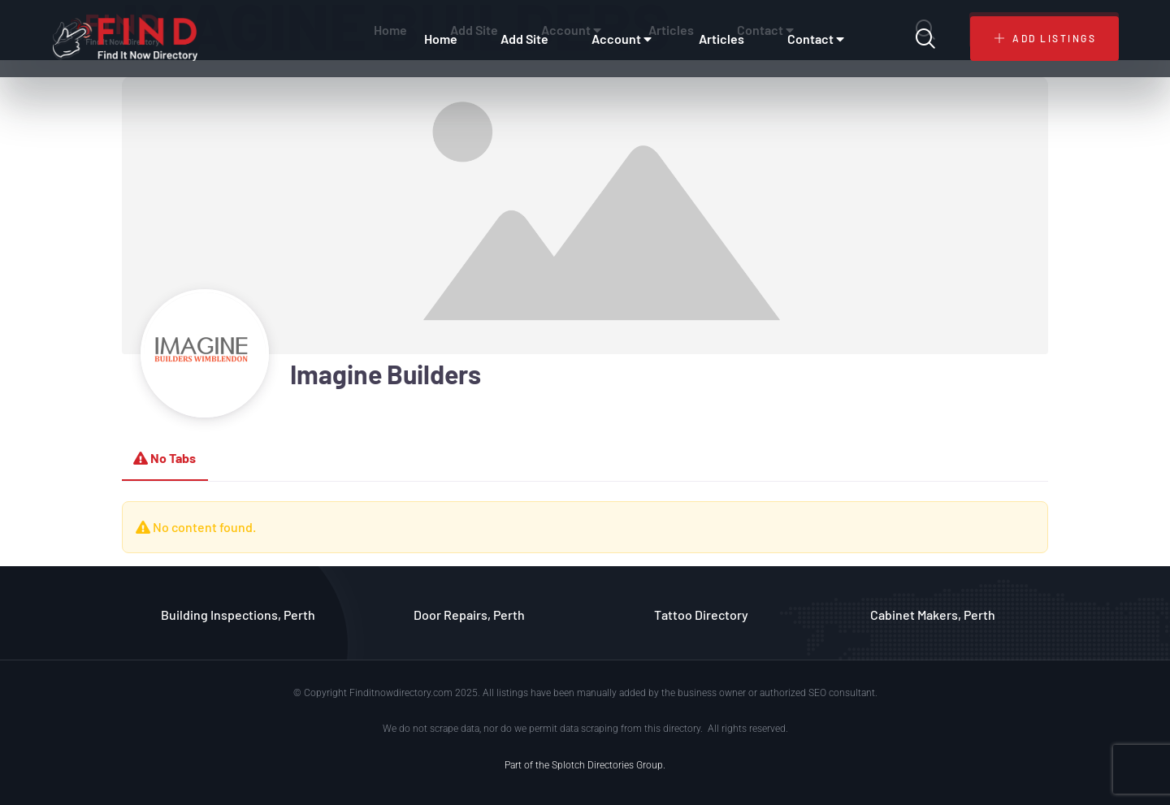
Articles (721, 38)
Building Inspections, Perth (238, 614)
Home (440, 38)
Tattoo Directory (701, 614)
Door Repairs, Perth (469, 614)
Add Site (524, 38)
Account (624, 39)
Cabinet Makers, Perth (932, 614)
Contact (817, 39)
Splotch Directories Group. (608, 765)
